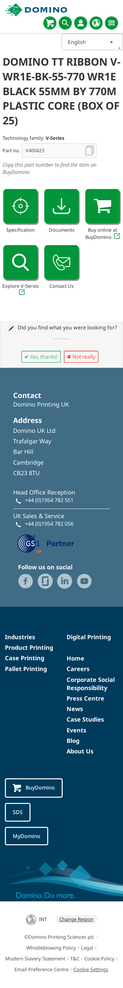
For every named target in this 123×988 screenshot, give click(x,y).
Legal (87, 947)
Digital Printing (89, 637)
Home (75, 658)
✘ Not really (81, 356)
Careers (78, 669)
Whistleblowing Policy (51, 947)
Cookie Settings (90, 969)
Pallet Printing (26, 669)
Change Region (76, 919)
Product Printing (29, 647)
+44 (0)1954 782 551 (49, 500)
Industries (20, 637)
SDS (18, 812)
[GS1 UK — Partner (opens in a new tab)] (46, 543)
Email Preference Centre (41, 969)
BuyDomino (34, 788)
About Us (80, 751)
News (75, 709)
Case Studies (85, 719)
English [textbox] (90, 42)
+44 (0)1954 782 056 (49, 523)
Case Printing (24, 658)
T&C (74, 958)
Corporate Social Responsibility (91, 684)
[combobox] (92, 42)
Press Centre (85, 698)
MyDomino (26, 836)
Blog (73, 741)
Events (76, 730)
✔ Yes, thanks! (41, 356)
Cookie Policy (99, 958)
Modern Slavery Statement (35, 958)
